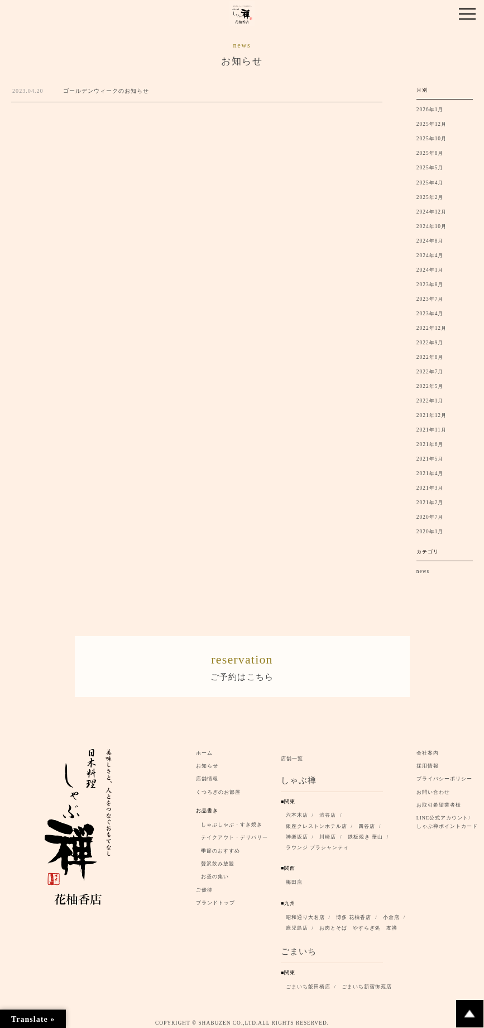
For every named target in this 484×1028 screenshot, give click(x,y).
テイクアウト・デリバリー (234, 834)
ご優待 (204, 886)
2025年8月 (430, 153)
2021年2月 (430, 502)
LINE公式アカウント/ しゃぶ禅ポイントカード (449, 819)
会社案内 (427, 749)
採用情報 (427, 762)
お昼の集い (215, 874)
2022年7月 (430, 372)
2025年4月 (430, 183)
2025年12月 (431, 124)
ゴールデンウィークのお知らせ (106, 91)
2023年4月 (430, 313)
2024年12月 (431, 212)
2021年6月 (430, 444)
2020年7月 (430, 517)
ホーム (204, 749)
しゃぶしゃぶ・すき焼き (231, 821)
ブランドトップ (215, 899)
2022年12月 (431, 328)
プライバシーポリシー (444, 775)
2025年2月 (430, 197)
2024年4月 (430, 255)
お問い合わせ (433, 789)
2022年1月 (430, 401)
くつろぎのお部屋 (218, 789)
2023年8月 (430, 284)
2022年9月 (430, 342)
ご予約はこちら (242, 664)
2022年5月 (430, 386)
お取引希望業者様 (438, 801)
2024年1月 (430, 270)
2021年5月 (430, 459)
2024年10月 (431, 226)
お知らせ (207, 762)
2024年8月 (430, 241)
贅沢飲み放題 (217, 860)
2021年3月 (430, 488)
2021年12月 (431, 415)
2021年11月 (431, 430)
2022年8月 (430, 357)
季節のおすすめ (220, 847)
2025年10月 (431, 138)
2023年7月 (430, 299)
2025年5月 (430, 167)
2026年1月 (430, 109)
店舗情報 (207, 775)
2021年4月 (430, 473)
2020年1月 (430, 531)
